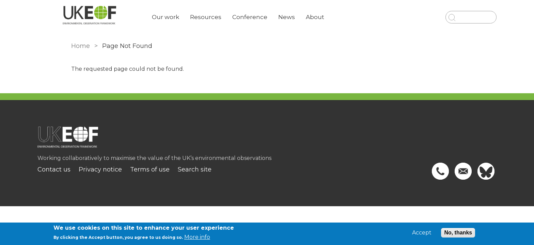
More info (197, 237)
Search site (225, 169)
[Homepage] (267, 140)
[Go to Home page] (119, 17)
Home (77, 46)
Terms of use (180, 169)
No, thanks (458, 232)
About (345, 17)
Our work (195, 17)
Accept (421, 233)
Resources (236, 17)
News (317, 17)
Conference (280, 17)
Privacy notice (130, 169)
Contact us (84, 169)
